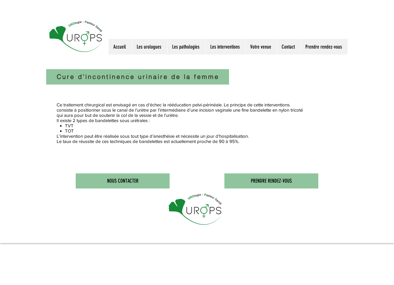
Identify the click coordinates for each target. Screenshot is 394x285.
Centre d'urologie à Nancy (193, 237)
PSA (125, 237)
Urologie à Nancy (100, 237)
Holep (163, 237)
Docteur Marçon (68, 237)
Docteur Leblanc (54, 237)
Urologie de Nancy (174, 237)
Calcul (140, 237)
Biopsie (147, 237)
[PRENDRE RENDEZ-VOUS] (271, 180)
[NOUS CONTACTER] (123, 180)
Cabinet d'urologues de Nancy (216, 237)
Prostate (132, 237)
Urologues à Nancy (84, 237)
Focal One (155, 237)
